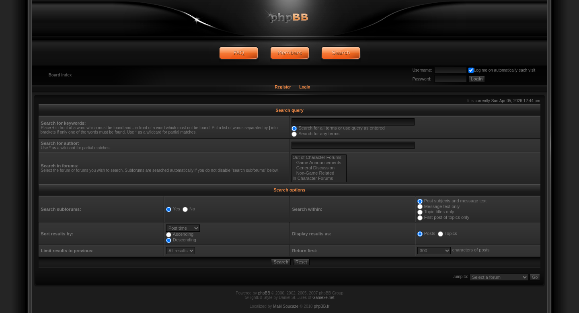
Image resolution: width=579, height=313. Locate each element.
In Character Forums (319, 178)
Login (304, 87)
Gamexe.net (323, 297)
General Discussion (319, 168)
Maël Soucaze (285, 306)
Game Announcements (319, 162)
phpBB (264, 293)
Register (283, 87)
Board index (60, 75)
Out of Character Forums (319, 157)
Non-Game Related (319, 173)
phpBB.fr (321, 306)
